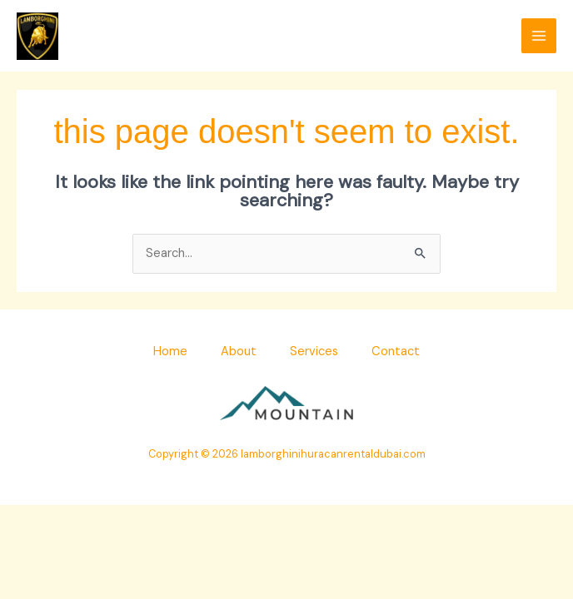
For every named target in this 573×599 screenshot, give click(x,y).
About (239, 351)
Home (170, 351)
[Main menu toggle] (538, 35)
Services (314, 351)
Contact (395, 351)
